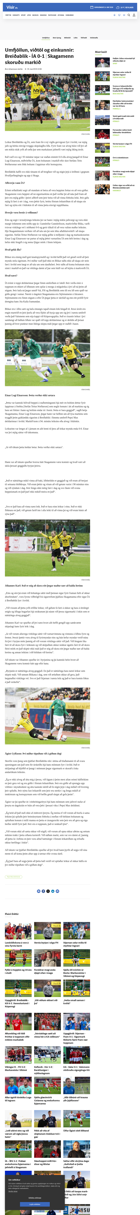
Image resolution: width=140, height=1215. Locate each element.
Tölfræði (86, 37)
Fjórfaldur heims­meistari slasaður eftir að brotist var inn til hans (123, 103)
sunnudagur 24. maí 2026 (103, 7)
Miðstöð (66, 37)
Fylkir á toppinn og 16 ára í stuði (18, 968)
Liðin (76, 37)
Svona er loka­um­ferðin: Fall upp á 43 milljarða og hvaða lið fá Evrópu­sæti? (123, 88)
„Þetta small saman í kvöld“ (74, 997)
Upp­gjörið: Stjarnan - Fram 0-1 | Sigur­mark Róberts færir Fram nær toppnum (76, 1028)
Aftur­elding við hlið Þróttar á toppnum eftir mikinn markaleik (17, 1028)
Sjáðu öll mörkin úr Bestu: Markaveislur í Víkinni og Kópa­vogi (76, 970)
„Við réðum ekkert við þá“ (44, 997)
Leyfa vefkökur (49, 1204)
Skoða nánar (13, 1198)
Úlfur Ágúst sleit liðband (73, 1109)
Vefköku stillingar (20, 1204)
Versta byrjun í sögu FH (43, 943)
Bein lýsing (54, 37)
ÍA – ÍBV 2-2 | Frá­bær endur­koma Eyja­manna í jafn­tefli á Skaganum (16, 1137)
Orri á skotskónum (120, 158)
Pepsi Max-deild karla (13, 877)
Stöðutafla (98, 37)
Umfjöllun (42, 37)
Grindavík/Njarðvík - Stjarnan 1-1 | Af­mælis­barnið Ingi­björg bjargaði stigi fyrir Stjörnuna (76, 1194)
